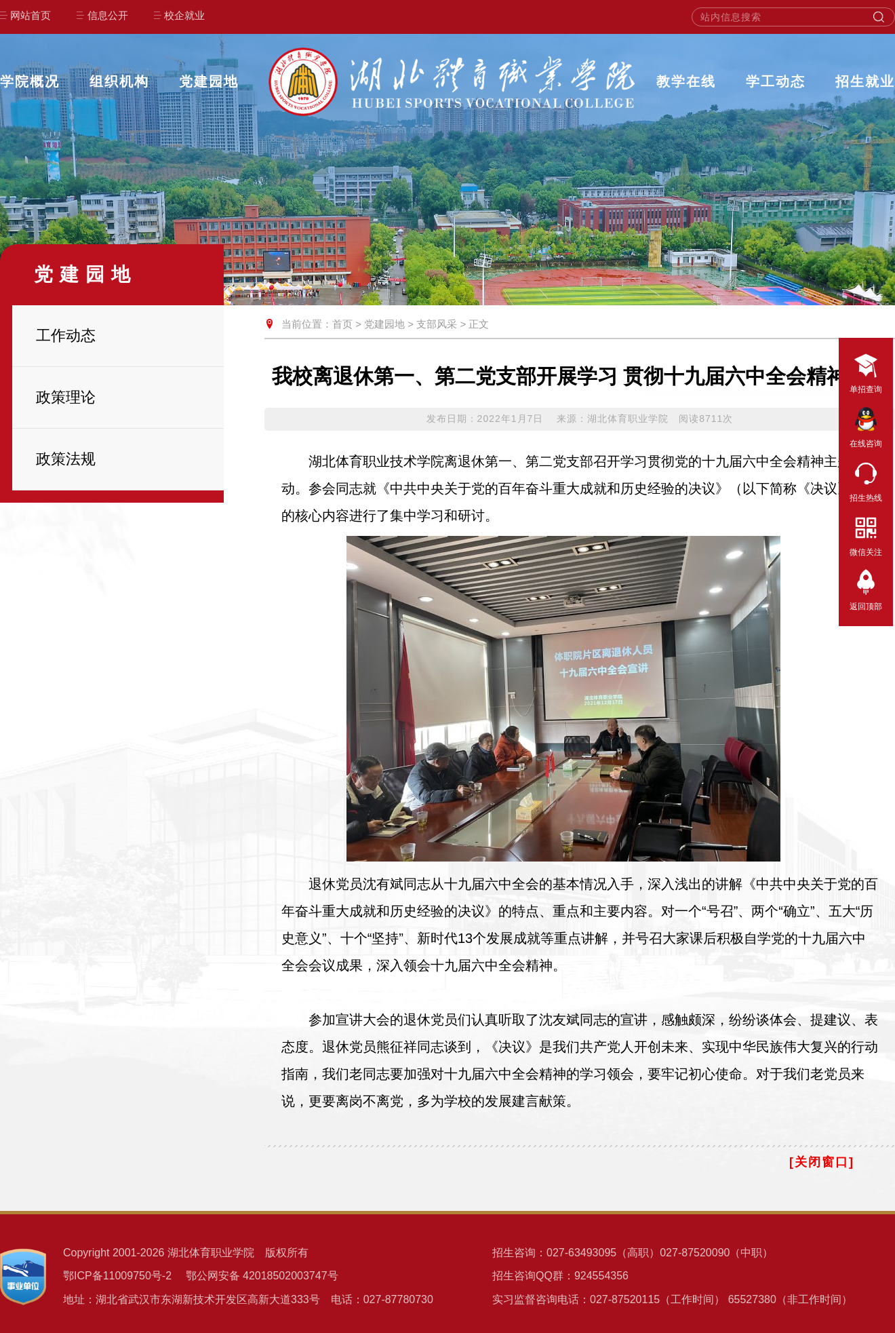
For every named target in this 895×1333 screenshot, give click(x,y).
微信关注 (866, 534)
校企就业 (184, 15)
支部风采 (436, 324)
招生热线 (866, 480)
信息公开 (107, 15)
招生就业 (865, 81)
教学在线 (686, 81)
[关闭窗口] (821, 1162)
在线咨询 (866, 425)
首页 (342, 324)
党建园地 (209, 81)
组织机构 (119, 81)
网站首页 (30, 15)
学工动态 (776, 81)
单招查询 (866, 371)
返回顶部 (866, 588)
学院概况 (30, 81)
